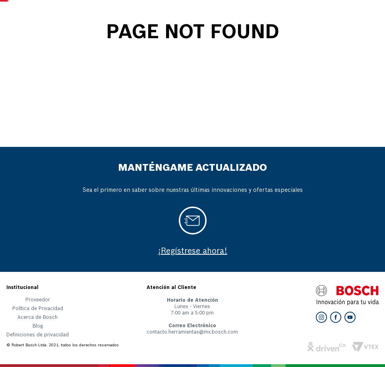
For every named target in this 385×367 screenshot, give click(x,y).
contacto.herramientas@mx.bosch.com (192, 332)
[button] (37, 336)
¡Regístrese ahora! (192, 252)
